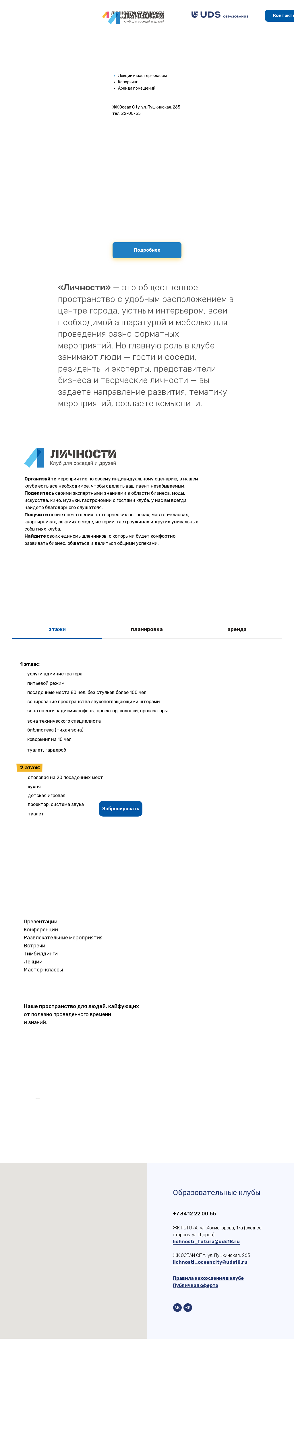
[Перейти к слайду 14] (175, 1194)
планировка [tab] (147, 629)
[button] (120, 809)
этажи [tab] (57, 629)
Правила (184, 1382)
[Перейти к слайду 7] (139, 1194)
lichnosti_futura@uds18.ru (206, 1346)
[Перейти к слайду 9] (149, 1194)
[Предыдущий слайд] (35, 1151)
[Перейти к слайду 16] (186, 1194)
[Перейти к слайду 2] (113, 1194)
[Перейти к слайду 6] (134, 1194)
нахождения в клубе (219, 1382)
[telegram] (187, 1411)
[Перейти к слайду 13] (170, 1194)
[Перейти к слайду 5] (129, 1194)
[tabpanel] (147, 737)
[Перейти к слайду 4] (124, 1194)
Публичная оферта (195, 1389)
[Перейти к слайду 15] (180, 1194)
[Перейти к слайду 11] (160, 1194)
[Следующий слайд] (259, 1151)
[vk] (177, 1411)
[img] (220, 14)
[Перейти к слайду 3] (118, 1194)
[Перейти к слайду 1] (108, 1194)
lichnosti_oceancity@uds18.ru (210, 1366)
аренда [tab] (237, 629)
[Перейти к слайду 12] (165, 1194)
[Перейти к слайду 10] (155, 1194)
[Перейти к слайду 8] (144, 1194)
